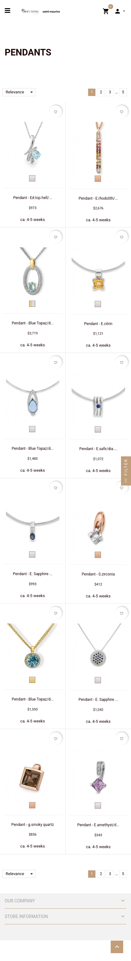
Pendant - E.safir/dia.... (98, 449)
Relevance (20, 92)
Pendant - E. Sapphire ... (32, 574)
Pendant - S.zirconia (98, 574)
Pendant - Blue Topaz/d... (32, 323)
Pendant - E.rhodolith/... (98, 198)
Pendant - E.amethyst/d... (98, 825)
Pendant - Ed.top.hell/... (32, 198)
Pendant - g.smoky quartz (32, 824)
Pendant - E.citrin (98, 324)
